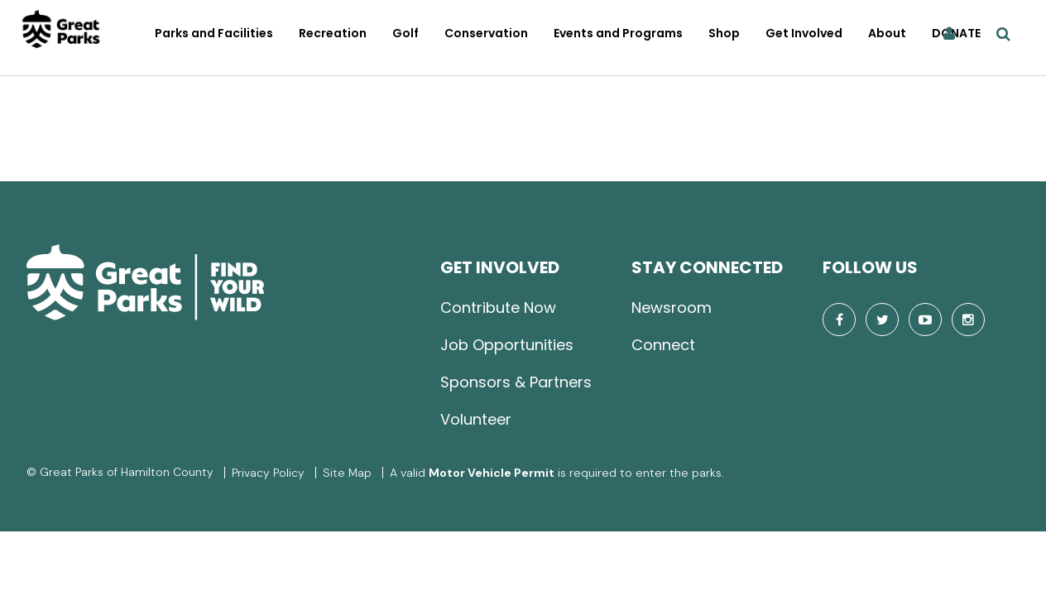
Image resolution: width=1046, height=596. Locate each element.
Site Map (347, 472)
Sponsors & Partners (516, 382)
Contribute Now (498, 307)
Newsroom (671, 307)
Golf (405, 33)
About (887, 33)
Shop (724, 33)
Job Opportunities (506, 344)
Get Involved (803, 33)
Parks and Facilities (214, 33)
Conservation (486, 33)
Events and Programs (618, 33)
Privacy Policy (268, 472)
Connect (663, 344)
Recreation (333, 33)
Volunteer (475, 419)
